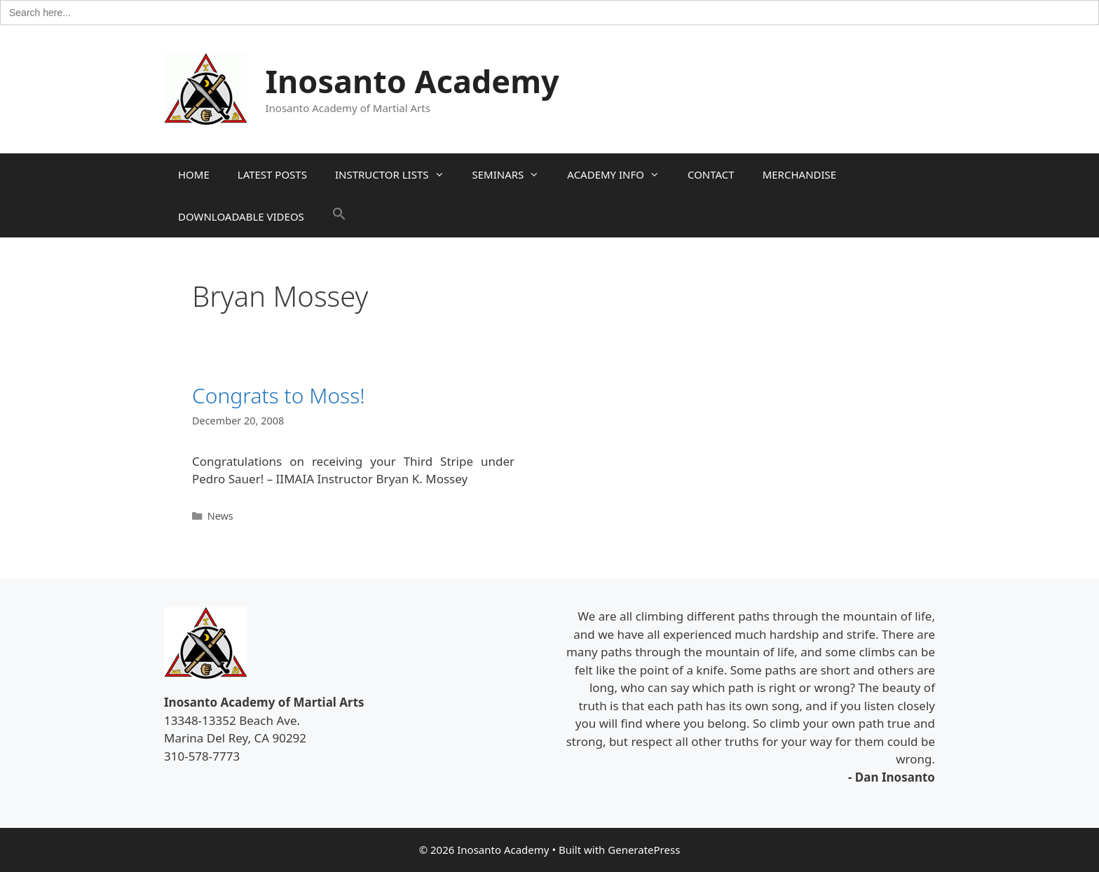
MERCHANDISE (799, 174)
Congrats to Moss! (278, 395)
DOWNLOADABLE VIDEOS (241, 216)
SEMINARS (513, 174)
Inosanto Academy (412, 81)
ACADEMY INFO (620, 174)
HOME (194, 174)
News (220, 515)
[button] (339, 216)
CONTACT (711, 174)
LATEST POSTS (272, 174)
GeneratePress (644, 850)
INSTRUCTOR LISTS (396, 174)
